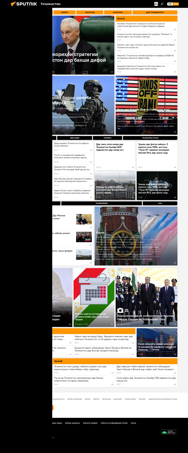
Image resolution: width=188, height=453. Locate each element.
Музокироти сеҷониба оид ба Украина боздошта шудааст (120, 242)
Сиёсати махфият (90, 423)
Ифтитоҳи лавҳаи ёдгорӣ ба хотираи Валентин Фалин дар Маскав (124, 259)
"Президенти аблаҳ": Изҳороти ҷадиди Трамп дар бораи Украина (123, 254)
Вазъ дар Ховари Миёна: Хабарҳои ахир (143, 109)
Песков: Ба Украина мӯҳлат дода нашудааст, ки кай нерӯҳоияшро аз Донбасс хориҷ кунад (50, 126)
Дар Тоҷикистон (56, 399)
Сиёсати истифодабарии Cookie (114, 423)
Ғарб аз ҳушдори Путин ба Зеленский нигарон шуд (117, 237)
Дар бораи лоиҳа (18, 423)
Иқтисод (106, 399)
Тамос (30, 423)
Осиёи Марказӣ (74, 399)
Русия (100, 232)
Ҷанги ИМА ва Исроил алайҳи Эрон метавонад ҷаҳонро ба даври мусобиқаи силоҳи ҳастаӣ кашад (144, 120)
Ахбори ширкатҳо (72, 423)
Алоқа (133, 423)
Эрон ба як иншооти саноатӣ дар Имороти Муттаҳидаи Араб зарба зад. (145, 127)
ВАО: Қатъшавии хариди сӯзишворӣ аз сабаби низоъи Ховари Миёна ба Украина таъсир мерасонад (51, 110)
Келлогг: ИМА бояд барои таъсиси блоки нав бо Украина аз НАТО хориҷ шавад (49, 118)
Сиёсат (96, 399)
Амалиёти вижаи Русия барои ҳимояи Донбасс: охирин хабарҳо (52, 100)
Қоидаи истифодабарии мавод (49, 423)
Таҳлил (142, 399)
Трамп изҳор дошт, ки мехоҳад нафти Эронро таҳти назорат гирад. (145, 114)
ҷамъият (117, 399)
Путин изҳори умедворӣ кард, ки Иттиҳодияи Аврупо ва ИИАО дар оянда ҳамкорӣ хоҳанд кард (127, 248)
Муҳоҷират (130, 399)
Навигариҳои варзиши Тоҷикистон (165, 399)
